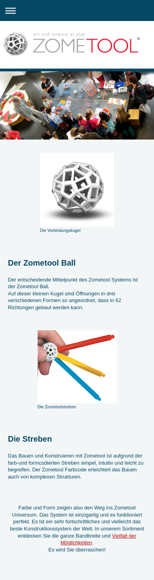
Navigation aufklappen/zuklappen (77, 10)
